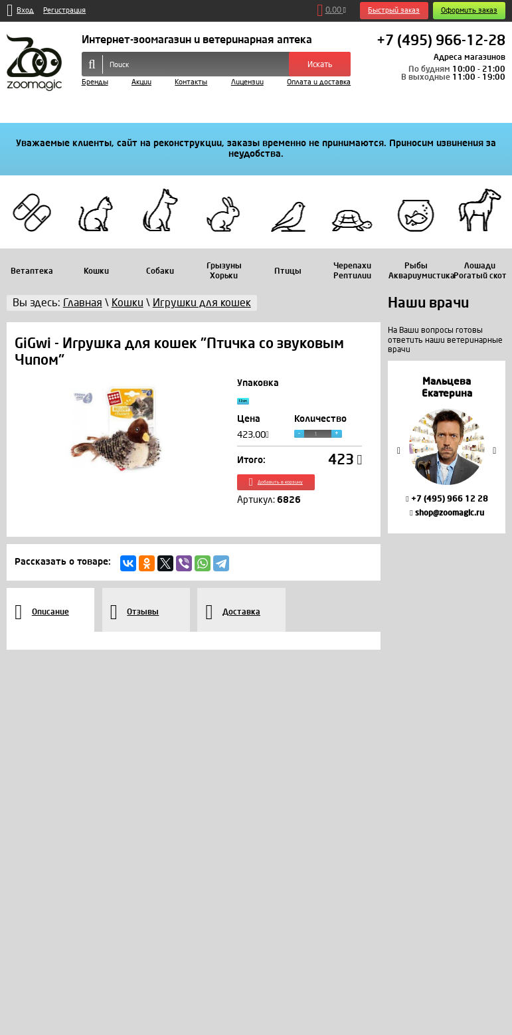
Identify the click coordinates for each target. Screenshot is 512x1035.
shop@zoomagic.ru (446, 513)
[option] (446, 447)
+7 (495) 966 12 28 (446, 499)
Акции (141, 82)
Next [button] (494, 451)
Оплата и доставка (319, 82)
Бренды (95, 82)
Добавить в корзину (299, 494)
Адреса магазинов (469, 57)
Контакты (191, 82)
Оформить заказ (469, 10)
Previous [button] (399, 451)
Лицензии (247, 82)
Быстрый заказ (394, 10)
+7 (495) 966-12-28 (441, 41)
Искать (320, 64)
